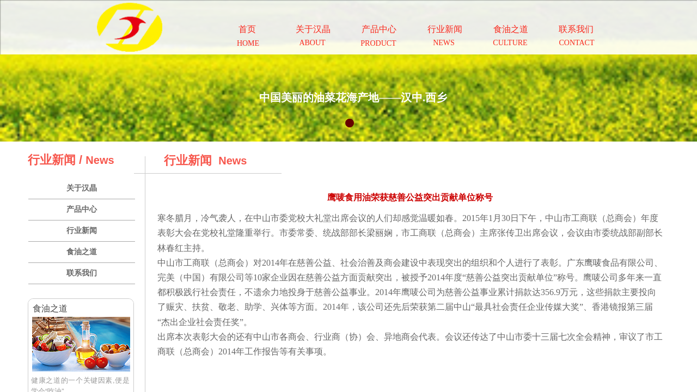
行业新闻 (81, 230)
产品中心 (81, 209)
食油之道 (81, 252)
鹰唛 (593, 262)
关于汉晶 (81, 188)
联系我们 (81, 273)
